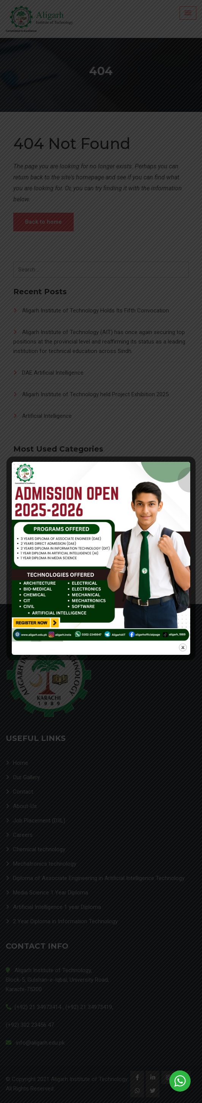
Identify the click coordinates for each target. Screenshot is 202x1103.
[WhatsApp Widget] (180, 1081)
